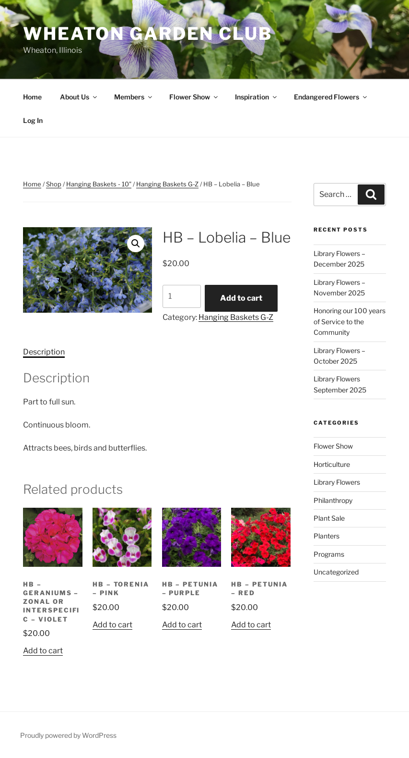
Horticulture (332, 464)
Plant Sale (329, 518)
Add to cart (241, 298)
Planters (326, 536)
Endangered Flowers (331, 97)
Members (133, 97)
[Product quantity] (182, 296)
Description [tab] (44, 351)
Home (32, 97)
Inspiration (256, 97)
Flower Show (194, 97)
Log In (33, 120)
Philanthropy (333, 500)
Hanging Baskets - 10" (98, 184)
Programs (329, 554)
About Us (79, 97)
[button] (135, 243)
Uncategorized (336, 572)
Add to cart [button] (43, 650)
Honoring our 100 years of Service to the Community (350, 321)
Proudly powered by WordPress (68, 735)
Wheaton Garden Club (147, 33)
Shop (53, 184)
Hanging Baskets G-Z (167, 184)
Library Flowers (337, 482)
